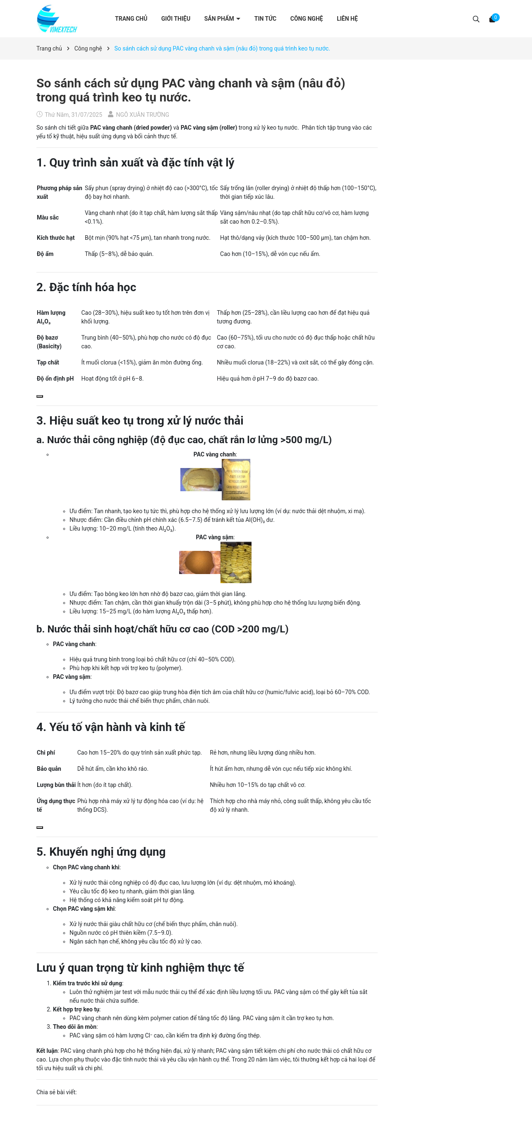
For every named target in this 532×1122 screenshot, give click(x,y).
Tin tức (265, 18)
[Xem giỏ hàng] (492, 18)
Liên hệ (347, 18)
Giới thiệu (175, 18)
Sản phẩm (220, 18)
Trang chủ (131, 18)
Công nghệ (306, 18)
